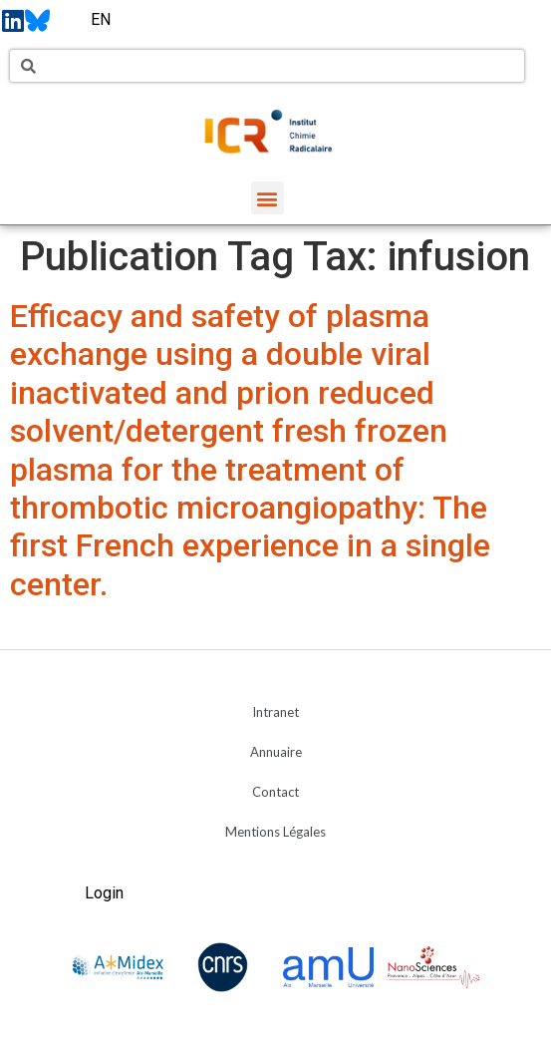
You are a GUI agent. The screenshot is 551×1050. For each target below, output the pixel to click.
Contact (275, 792)
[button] (267, 197)
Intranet (275, 712)
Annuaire (276, 752)
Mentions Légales (275, 832)
